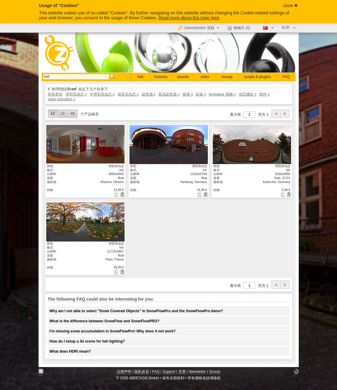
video (204, 77)
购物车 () (238, 27)
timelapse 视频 (222, 94)
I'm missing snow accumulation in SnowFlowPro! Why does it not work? (113, 331)
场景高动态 (128, 94)
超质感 (148, 94)
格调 (187, 94)
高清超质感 (168, 94)
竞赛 (182, 371)
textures (160, 77)
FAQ (286, 77)
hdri (140, 77)
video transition (61, 99)
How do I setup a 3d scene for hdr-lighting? (87, 341)
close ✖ (290, 5)
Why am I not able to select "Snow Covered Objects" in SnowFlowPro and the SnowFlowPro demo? (136, 311)
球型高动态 (76, 94)
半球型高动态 (102, 94)
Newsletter (197, 371)
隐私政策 (141, 371)
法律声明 (124, 371)
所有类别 (55, 94)
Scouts (214, 371)
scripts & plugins (257, 77)
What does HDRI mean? (70, 351)
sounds (183, 77)
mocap (226, 77)
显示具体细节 (85, 144)
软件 (264, 94)
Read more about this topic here (188, 17)
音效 (201, 94)
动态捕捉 (247, 94)
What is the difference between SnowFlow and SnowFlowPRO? (104, 321)
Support (169, 371)
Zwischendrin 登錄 (199, 27)
